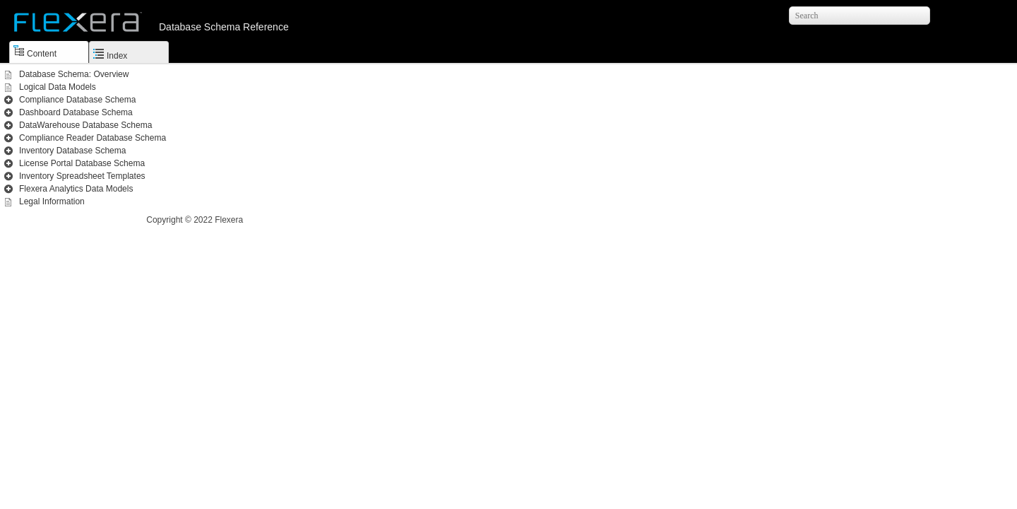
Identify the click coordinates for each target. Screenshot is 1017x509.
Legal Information (52, 201)
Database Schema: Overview (74, 74)
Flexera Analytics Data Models (76, 189)
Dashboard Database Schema (76, 112)
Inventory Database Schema (72, 151)
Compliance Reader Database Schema (92, 138)
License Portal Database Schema (82, 163)
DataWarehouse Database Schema (85, 125)
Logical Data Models (57, 87)
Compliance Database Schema (77, 100)
